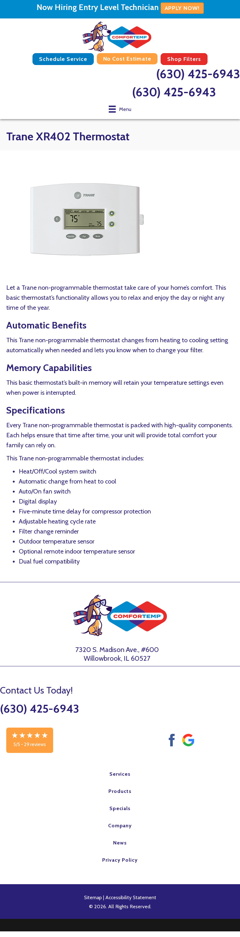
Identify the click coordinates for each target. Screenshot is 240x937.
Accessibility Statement (130, 897)
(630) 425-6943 (198, 74)
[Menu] (120, 109)
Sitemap (93, 897)
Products (120, 791)
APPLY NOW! (182, 8)
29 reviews (35, 744)
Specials (120, 808)
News (120, 843)
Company (120, 826)
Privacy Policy (120, 860)
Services (120, 774)
